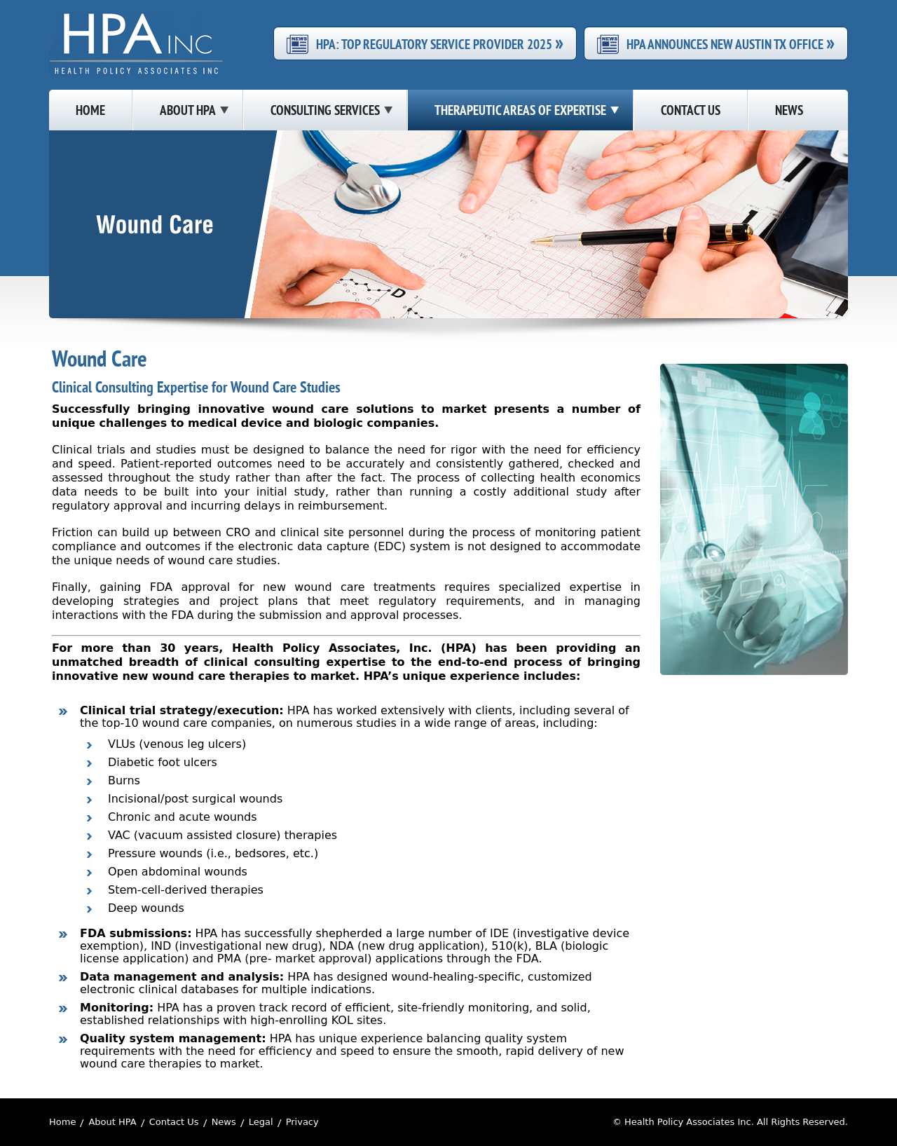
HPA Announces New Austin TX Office (730, 43)
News (224, 1122)
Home (62, 1122)
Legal (261, 1122)
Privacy (302, 1122)
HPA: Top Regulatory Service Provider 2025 (439, 43)
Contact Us (174, 1122)
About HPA (112, 1122)
